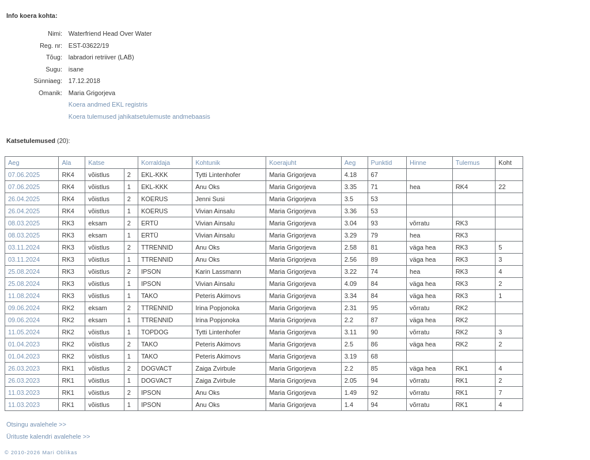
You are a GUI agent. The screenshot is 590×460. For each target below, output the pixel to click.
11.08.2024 (24, 295)
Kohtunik (207, 162)
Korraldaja (155, 162)
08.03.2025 (24, 223)
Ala (66, 162)
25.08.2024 (24, 271)
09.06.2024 (24, 307)
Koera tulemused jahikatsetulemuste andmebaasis (139, 116)
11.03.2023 (24, 392)
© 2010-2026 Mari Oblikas (41, 452)
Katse (96, 162)
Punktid (381, 162)
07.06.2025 (24, 174)
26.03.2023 (24, 368)
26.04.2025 (24, 198)
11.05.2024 (24, 332)
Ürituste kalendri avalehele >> (48, 436)
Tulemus (468, 162)
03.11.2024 (24, 247)
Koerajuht (282, 162)
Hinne (418, 162)
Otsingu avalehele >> (36, 424)
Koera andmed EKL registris (108, 104)
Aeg (14, 162)
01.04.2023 (24, 344)
